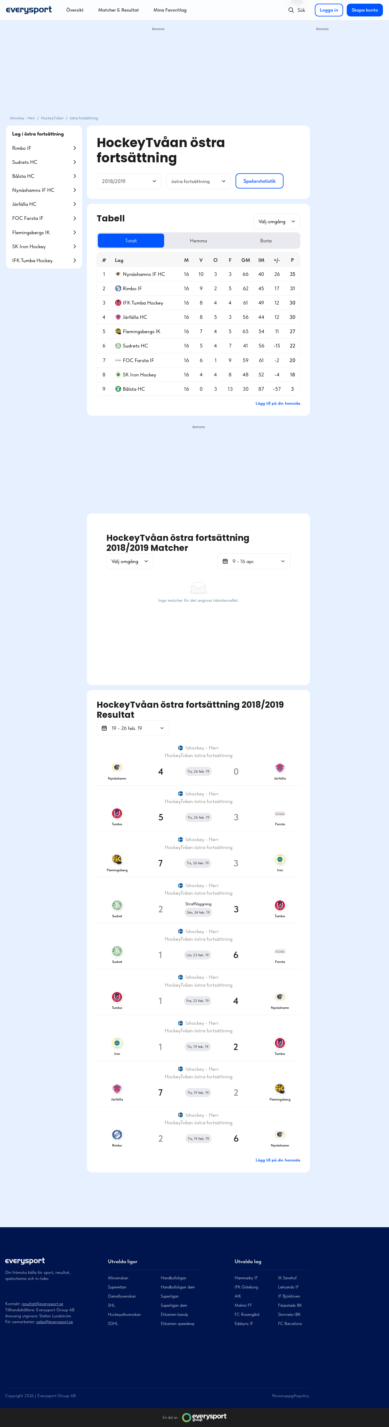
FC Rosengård (247, 1314)
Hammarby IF (246, 1277)
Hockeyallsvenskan (124, 1314)
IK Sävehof (287, 1277)
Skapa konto (365, 10)
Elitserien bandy (174, 1314)
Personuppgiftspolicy (290, 1395)
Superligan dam (174, 1305)
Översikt (75, 10)
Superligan (170, 1296)
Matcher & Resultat (118, 10)
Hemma (198, 241)
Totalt (131, 241)
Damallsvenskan (122, 1296)
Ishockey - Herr (22, 118)
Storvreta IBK (289, 1314)
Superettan (117, 1286)
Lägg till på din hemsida (278, 403)
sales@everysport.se (54, 1321)
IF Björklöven (289, 1296)
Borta (266, 241)
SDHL (113, 1323)
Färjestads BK (290, 1305)
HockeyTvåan (52, 118)
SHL (111, 1305)
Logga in (329, 10)
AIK (238, 1296)
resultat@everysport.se (42, 1303)
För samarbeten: (20, 1321)
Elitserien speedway (177, 1323)
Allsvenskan (118, 1277)
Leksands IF (288, 1286)
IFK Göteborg (246, 1286)
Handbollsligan (173, 1277)
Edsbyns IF (244, 1323)
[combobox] (102, 181)
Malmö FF (243, 1305)
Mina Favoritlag (170, 10)
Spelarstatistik (259, 181)
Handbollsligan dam (178, 1286)
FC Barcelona (290, 1323)
